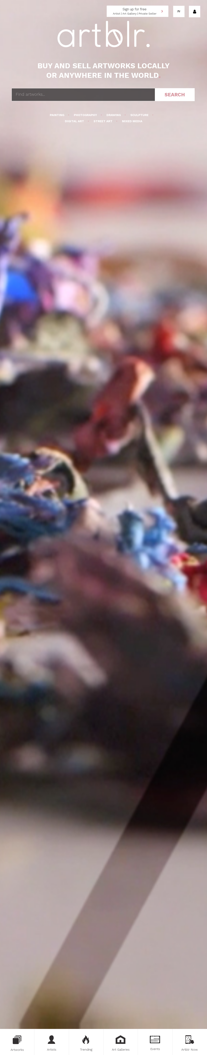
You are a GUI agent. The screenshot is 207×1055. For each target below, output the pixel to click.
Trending (86, 1043)
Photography (85, 115)
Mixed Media (131, 121)
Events (155, 1043)
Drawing (114, 115)
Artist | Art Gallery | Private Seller (134, 11)
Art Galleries (121, 1043)
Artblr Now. (189, 1043)
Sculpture (139, 115)
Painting (57, 115)
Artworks (17, 1043)
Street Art (103, 121)
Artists (51, 1043)
